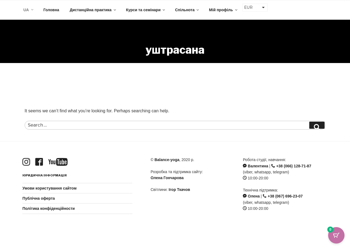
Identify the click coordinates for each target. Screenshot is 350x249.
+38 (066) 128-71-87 (291, 166)
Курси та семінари (146, 10)
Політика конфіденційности (48, 208)
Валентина (255, 166)
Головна (51, 10)
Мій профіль (223, 10)
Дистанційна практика (93, 10)
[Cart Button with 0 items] (336, 235)
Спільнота (187, 10)
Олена (251, 196)
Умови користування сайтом (49, 188)
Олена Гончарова (167, 178)
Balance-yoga (166, 160)
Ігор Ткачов (179, 189)
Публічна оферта (38, 198)
